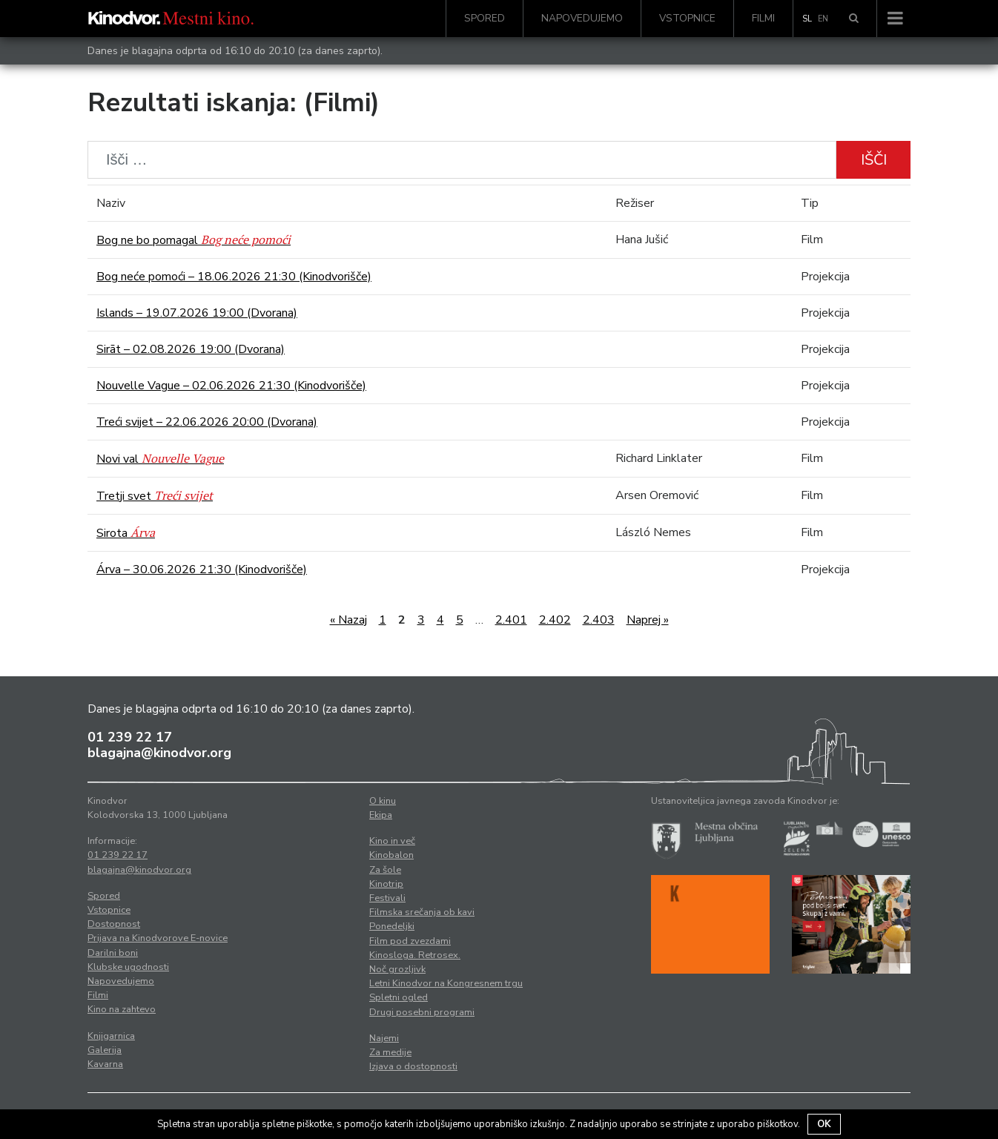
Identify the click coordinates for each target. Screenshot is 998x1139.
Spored (484, 18)
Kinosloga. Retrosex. (414, 955)
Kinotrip (386, 884)
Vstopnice (687, 18)
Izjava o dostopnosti (413, 1066)
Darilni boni (112, 953)
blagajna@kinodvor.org (159, 753)
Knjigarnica (111, 1036)
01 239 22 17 (129, 737)
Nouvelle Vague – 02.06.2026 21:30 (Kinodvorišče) (231, 385)
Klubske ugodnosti (128, 967)
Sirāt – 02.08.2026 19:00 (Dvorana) (190, 349)
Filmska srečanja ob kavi (422, 912)
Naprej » (648, 620)
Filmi (763, 18)
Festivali (387, 898)
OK (824, 1124)
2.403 (599, 620)
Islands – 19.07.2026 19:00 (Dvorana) (196, 313)
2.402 (555, 620)
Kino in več (392, 841)
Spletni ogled (398, 997)
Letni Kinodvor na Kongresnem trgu (446, 983)
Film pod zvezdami (410, 941)
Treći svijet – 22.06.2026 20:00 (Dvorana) (206, 422)
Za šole (385, 869)
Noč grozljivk (397, 969)
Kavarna (105, 1064)
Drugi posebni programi (422, 1012)
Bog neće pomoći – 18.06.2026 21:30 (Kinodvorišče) (233, 276)
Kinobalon (391, 855)
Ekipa (380, 815)
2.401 (511, 620)
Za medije (390, 1052)
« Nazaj (348, 620)
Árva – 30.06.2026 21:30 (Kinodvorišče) (201, 569)
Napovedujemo (582, 18)
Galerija (104, 1050)
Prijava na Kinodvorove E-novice (157, 938)
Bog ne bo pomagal (193, 240)
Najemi (384, 1038)
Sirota (125, 533)
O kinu (382, 801)
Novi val (160, 459)
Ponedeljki (391, 926)
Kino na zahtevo (121, 1009)
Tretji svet (154, 496)
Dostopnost (113, 924)
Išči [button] (874, 160)
